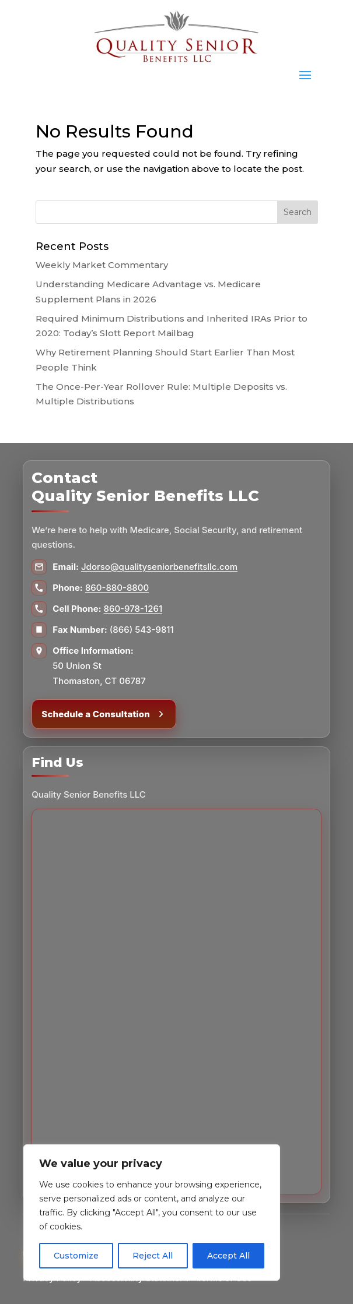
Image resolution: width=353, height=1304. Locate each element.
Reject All (152, 1255)
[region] (151, 1212)
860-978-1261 (133, 608)
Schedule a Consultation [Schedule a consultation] (103, 714)
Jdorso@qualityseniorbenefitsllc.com (159, 566)
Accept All (228, 1255)
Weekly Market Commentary (102, 264)
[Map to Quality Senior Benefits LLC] (176, 1001)
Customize (76, 1255)
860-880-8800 (117, 587)
